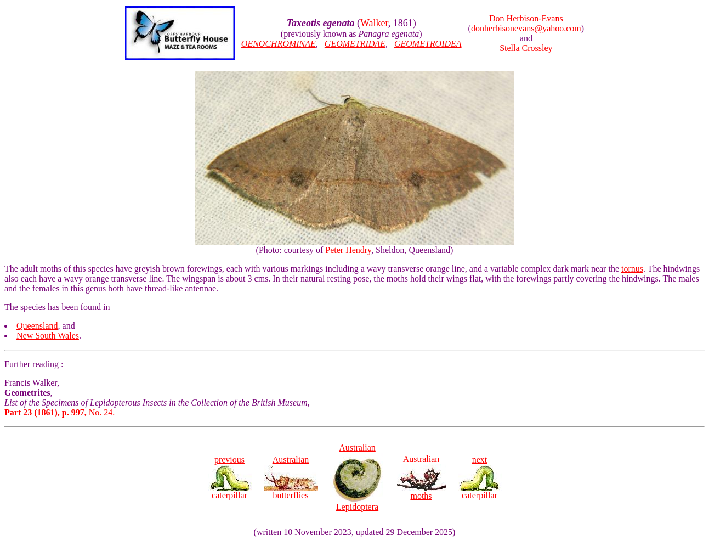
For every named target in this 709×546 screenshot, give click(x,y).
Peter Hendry (348, 250)
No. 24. (59, 412)
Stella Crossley (526, 48)
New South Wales (47, 335)
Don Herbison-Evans (526, 18)
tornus (632, 268)
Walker (374, 23)
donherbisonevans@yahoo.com (526, 28)
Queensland (37, 325)
